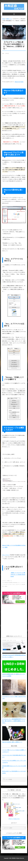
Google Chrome (9, 582)
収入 (3, 586)
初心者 (23, 584)
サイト (19, 582)
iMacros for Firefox (19, 81)
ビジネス (10, 584)
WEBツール (9, 580)
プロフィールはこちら (14, 818)
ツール (22, 582)
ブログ (13, 584)
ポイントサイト (6, 554)
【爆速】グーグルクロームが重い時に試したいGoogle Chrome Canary (17, 574)
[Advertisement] (14, 621)
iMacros (15, 582)
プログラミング (18, 584)
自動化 (6, 586)
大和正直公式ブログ (14, 7)
